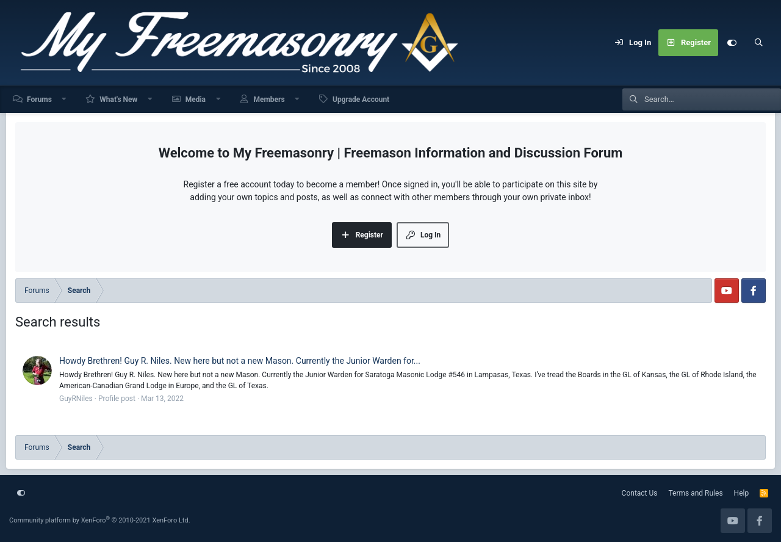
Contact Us (640, 493)
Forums (39, 99)
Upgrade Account (361, 99)
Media (195, 99)
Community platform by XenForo (99, 520)
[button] (64, 99)
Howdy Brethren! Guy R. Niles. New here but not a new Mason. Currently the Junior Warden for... (239, 361)
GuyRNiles (76, 398)
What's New (118, 99)
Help (741, 493)
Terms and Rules (696, 493)
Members (268, 99)
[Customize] (731, 42)
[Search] (758, 42)
